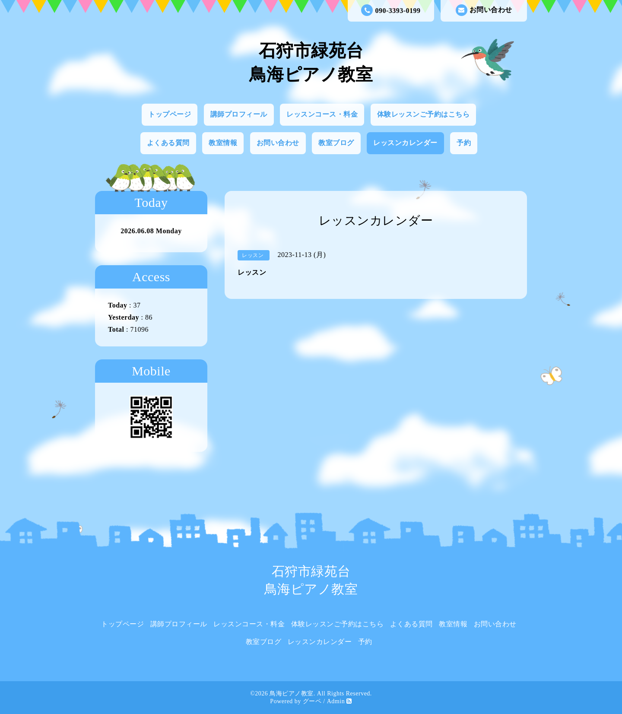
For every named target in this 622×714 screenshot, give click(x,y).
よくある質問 (168, 142)
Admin (336, 701)
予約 (464, 142)
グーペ (312, 701)
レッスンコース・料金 (322, 114)
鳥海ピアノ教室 (292, 693)
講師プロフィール (238, 114)
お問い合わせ (484, 10)
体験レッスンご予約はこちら (423, 114)
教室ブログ (336, 142)
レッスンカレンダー (405, 142)
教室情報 (223, 142)
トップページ (169, 114)
